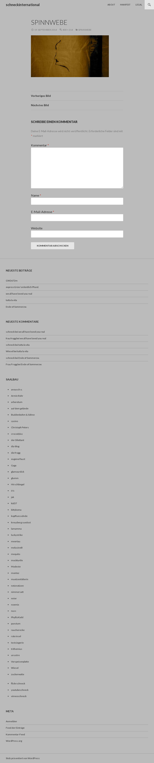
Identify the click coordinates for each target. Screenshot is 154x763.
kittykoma (16, 509)
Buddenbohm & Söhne (23, 414)
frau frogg (11, 338)
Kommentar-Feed (15, 734)
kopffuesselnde (19, 516)
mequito (15, 554)
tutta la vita (11, 300)
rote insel (16, 636)
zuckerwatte (17, 674)
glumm (14, 478)
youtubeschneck (19, 689)
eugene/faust (18, 459)
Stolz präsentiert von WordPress (23, 758)
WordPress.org (14, 740)
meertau (15, 541)
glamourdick (17, 471)
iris (12, 490)
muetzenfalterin (19, 579)
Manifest (125, 4)
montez (15, 573)
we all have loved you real (19, 293)
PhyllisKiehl (17, 617)
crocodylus (17, 433)
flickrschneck (18, 683)
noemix (15, 604)
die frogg (15, 452)
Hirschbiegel (17, 484)
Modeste (16, 566)
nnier (14, 598)
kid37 (14, 503)
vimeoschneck (18, 696)
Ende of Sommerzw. (16, 306)
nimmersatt (17, 591)
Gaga (13, 465)
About (111, 4)
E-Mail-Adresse (42, 212)
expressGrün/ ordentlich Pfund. (22, 287)
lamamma (16, 528)
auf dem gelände (19, 408)
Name (36, 195)
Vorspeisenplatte (20, 661)
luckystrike (17, 534)
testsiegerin (17, 642)
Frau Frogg (11, 364)
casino (14, 421)
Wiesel (9, 351)
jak (12, 497)
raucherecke (18, 630)
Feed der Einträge (15, 727)
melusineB (17, 547)
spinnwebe (85, 29)
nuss (13, 610)
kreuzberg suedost (21, 522)
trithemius (16, 648)
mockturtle (17, 560)
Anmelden (11, 721)
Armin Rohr (17, 395)
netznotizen (17, 585)
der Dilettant (17, 440)
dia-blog (15, 446)
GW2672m (12, 280)
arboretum (16, 402)
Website (36, 228)
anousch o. (16, 389)
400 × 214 (67, 29)
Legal (139, 4)
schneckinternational (23, 5)
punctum (15, 623)
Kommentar (40, 145)
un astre (15, 655)
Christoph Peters (20, 427)
